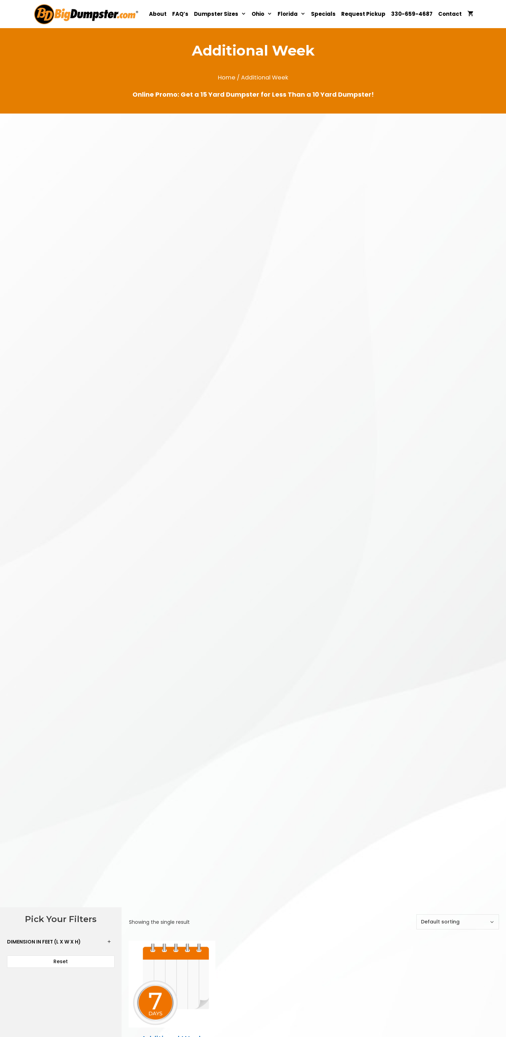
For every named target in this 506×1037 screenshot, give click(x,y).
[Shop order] (457, 921)
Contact (450, 14)
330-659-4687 (412, 14)
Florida (293, 14)
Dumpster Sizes (221, 14)
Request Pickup (363, 14)
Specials (323, 14)
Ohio (263, 14)
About (158, 14)
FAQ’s (180, 14)
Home (226, 77)
